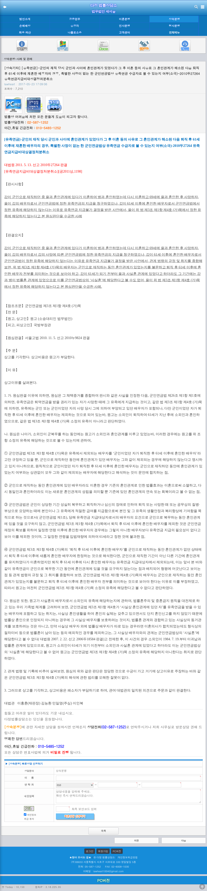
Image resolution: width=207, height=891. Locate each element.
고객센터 (124, 32)
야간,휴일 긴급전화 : (32, 128)
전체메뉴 (174, 32)
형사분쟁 (174, 26)
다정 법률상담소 (103, 5)
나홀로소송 (74, 32)
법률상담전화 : (26, 122)
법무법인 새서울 (103, 11)
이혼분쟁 (124, 19)
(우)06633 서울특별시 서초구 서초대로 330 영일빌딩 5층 (103, 862)
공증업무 (74, 19)
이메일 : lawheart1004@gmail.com (103, 871)
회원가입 (103, 851)
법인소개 (24, 19)
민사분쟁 (124, 26)
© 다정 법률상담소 (104, 857)
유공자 (75, 26)
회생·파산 (25, 32)
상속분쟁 (174, 19)
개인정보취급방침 (128, 857)
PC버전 (117, 851)
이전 (136, 840)
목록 (103, 831)
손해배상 (24, 26)
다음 (183, 840)
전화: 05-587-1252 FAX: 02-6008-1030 (103, 866)
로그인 (89, 851)
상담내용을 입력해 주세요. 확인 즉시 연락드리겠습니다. (128, 796)
